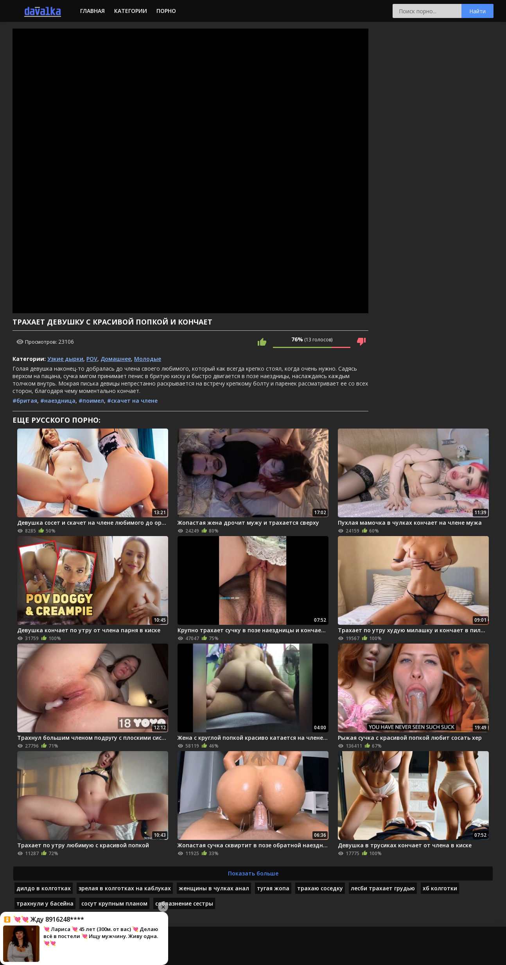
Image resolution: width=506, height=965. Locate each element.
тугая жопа (273, 888)
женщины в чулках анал (214, 888)
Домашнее (115, 358)
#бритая (25, 400)
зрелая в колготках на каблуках (125, 888)
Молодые (147, 358)
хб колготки (440, 888)
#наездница (57, 400)
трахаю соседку (320, 888)
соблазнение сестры (184, 903)
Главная (92, 10)
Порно (166, 10)
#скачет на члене (132, 400)
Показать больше (253, 873)
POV (91, 358)
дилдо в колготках (43, 888)
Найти (477, 11)
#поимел (91, 400)
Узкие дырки (65, 358)
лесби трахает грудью (383, 888)
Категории (130, 10)
